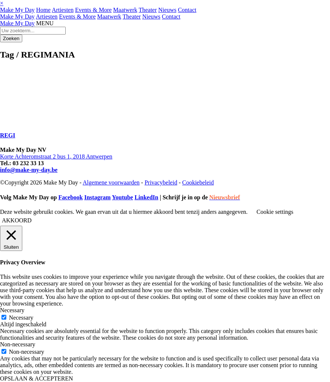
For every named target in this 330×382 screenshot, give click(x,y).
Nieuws (167, 10)
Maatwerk (125, 10)
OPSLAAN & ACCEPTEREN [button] (36, 378)
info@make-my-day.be (29, 170)
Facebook (70, 197)
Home (43, 10)
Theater (147, 10)
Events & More (93, 10)
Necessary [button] (12, 310)
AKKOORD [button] (17, 220)
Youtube (122, 197)
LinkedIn (146, 197)
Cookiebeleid (198, 182)
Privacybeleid (160, 182)
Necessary (21, 317)
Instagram (97, 197)
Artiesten (63, 10)
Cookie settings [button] (275, 212)
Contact (187, 10)
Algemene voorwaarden (111, 182)
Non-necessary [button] (17, 344)
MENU (44, 23)
